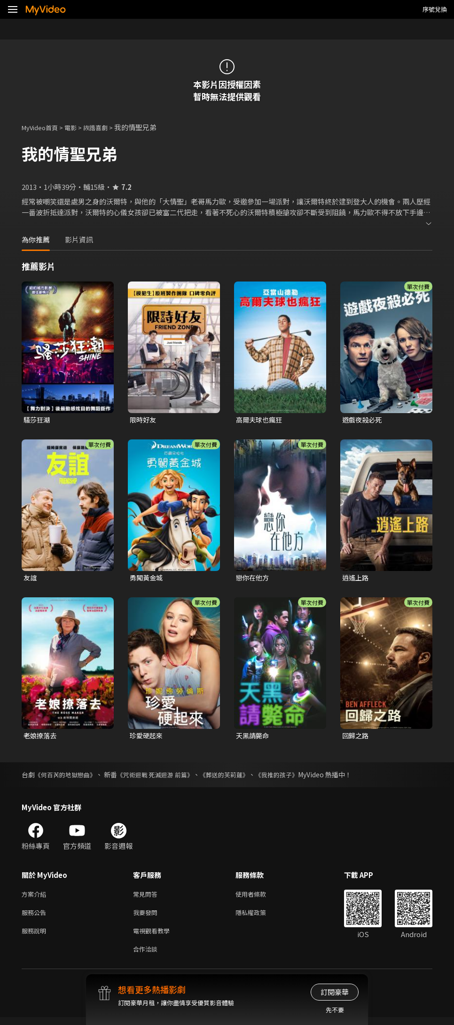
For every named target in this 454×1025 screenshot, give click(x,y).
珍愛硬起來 (147, 738)
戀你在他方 (253, 579)
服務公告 (36, 917)
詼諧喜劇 (106, 127)
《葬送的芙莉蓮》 (236, 777)
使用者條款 (258, 897)
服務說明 (36, 936)
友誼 (30, 579)
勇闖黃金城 (147, 579)
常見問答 (147, 897)
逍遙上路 (356, 579)
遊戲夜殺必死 (363, 420)
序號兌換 (435, 9)
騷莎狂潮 (37, 420)
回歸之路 (356, 738)
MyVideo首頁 (43, 127)
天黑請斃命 (253, 738)
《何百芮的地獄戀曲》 (68, 777)
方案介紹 (36, 897)
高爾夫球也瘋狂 (260, 420)
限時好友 (144, 420)
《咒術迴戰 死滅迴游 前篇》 (163, 777)
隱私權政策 (258, 917)
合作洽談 (147, 956)
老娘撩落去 (41, 738)
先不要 (335, 1009)
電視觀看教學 (154, 936)
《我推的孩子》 (292, 777)
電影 (78, 127)
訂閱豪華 (335, 992)
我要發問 (147, 917)
